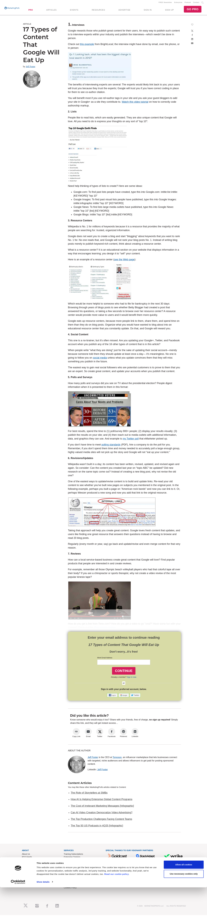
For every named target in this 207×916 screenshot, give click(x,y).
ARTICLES (51, 10)
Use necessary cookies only (184, 902)
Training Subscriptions (73, 855)
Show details (43, 910)
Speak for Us (27, 883)
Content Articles (80, 784)
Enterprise (178, 3)
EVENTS (74, 10)
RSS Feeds (27, 858)
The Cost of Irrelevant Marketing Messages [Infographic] (102, 807)
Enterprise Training (72, 858)
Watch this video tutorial (135, 103)
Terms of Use (69, 883)
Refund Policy (70, 880)
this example (87, 45)
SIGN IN (148, 10)
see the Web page (124, 260)
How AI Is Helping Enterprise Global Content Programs (101, 800)
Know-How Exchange (73, 877)
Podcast (188, 3)
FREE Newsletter (165, 3)
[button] (112, 696)
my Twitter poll (131, 439)
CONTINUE (123, 672)
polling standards (111, 445)
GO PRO (192, 9)
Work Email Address (104, 659)
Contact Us (68, 874)
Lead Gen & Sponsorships (33, 874)
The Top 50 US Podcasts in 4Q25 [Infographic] (97, 826)
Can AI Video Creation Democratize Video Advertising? (101, 813)
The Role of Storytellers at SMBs (89, 793)
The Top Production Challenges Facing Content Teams (101, 820)
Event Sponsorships (30, 877)
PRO (30, 10)
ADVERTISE (124, 10)
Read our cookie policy (116, 903)
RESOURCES (98, 10)
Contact (196, 3)
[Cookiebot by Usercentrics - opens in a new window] (18, 910)
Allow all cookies (183, 893)
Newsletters (27, 861)
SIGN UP (169, 10)
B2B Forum (69, 861)
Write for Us (27, 880)
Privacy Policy (70, 886)
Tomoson (117, 758)
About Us (26, 855)
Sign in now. (132, 678)
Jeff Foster (30, 67)
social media (100, 358)
